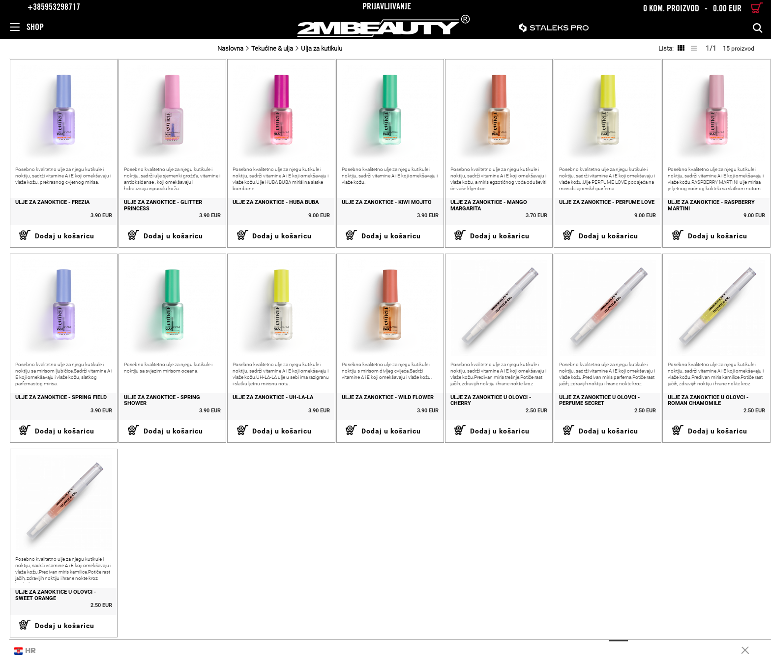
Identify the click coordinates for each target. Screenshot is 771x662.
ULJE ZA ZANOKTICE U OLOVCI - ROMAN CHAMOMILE (707, 403)
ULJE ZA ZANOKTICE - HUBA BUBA (269, 204)
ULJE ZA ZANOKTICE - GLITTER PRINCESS (155, 207)
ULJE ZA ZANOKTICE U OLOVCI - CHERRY (486, 403)
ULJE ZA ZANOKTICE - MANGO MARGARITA (484, 207)
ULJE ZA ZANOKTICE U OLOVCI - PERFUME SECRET (597, 403)
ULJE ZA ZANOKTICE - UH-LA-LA (266, 400)
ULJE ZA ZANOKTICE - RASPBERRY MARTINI (710, 207)
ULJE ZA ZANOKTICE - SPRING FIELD (51, 400)
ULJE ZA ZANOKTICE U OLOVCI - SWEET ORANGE (46, 599)
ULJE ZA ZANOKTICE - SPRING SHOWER (154, 403)
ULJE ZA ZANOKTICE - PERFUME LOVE (604, 204)
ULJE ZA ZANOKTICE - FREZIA (43, 204)
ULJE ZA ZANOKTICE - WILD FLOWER (382, 400)
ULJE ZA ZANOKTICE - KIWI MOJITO (381, 204)
